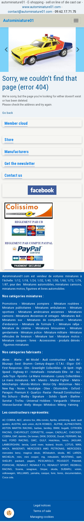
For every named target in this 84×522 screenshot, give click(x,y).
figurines (31, 288)
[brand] (18, 20)
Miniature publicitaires (16, 307)
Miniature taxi (44, 336)
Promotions (9, 303)
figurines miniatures (16, 344)
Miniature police (31, 332)
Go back (7, 112)
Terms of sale (42, 511)
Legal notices (42, 505)
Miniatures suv (12, 320)
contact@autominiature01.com (30, 11)
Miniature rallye (69, 324)
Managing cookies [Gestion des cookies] (42, 516)
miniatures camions (68, 284)
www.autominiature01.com (41, 7)
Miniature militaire (55, 332)
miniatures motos (13, 288)
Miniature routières (66, 303)
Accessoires (47, 340)
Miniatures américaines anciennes (41, 312)
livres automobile (52, 288)
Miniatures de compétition (45, 320)
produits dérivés (69, 340)
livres (33, 340)
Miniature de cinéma (16, 328)
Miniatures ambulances (50, 307)
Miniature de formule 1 (38, 324)
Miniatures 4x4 (70, 316)
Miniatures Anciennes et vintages (37, 316)
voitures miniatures (65, 276)
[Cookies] (9, 513)
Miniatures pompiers (35, 303)
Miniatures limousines (50, 328)
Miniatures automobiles (38, 284)
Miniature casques (14, 340)
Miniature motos (68, 336)
